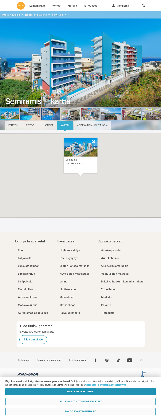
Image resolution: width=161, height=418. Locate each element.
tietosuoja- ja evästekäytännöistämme (105, 384)
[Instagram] (107, 360)
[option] (80, 62)
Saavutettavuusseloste (49, 360)
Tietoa (30, 125)
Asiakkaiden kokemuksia (92, 125)
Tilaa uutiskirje (33, 339)
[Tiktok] (118, 360)
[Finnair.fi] (28, 375)
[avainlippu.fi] (143, 375)
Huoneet (47, 125)
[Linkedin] (141, 360)
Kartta (65, 125)
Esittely (13, 125)
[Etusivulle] (21, 6)
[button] (104, 189)
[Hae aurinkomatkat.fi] (143, 5)
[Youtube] (130, 360)
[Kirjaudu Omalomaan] (120, 5)
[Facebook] (96, 360)
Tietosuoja (24, 360)
